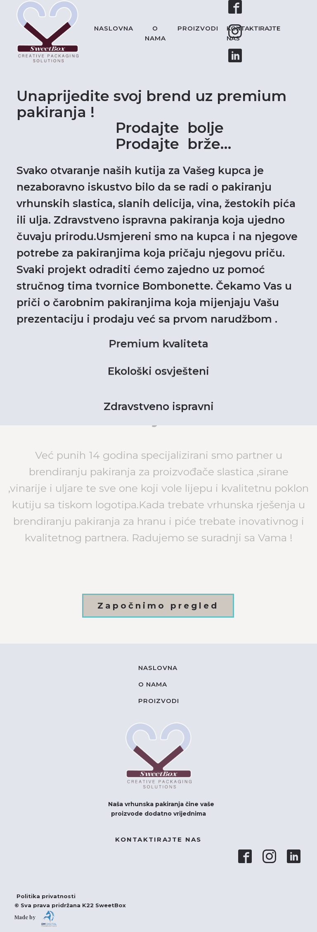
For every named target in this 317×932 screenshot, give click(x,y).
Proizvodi (197, 28)
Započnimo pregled (158, 606)
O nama (155, 33)
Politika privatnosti (42, 896)
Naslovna (113, 28)
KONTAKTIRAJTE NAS (253, 33)
